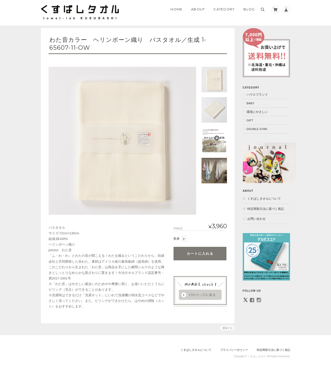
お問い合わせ (258, 217)
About (198, 9)
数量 (176, 238)
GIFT (251, 118)
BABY (252, 101)
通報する (227, 328)
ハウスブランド (259, 92)
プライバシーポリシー (234, 349)
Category (224, 9)
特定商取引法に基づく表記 (267, 207)
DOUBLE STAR (258, 127)
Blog (249, 9)
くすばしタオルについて (266, 196)
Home (176, 9)
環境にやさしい (259, 110)
